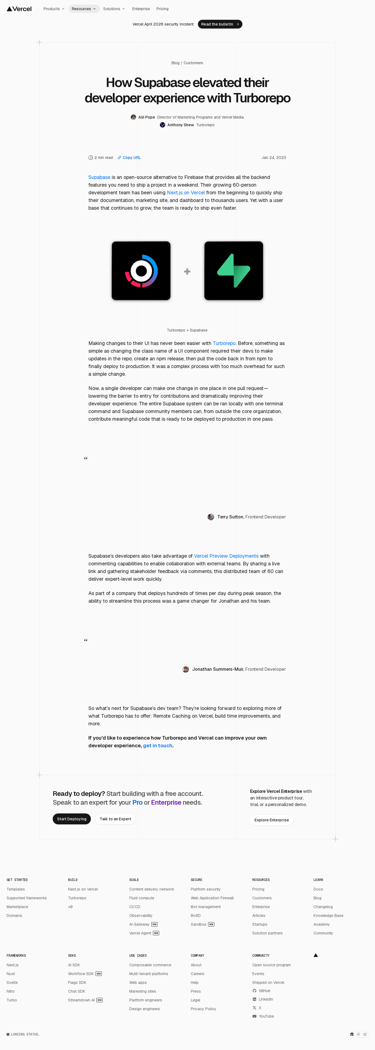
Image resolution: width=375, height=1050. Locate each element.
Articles (258, 915)
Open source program (271, 964)
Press (196, 991)
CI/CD (134, 906)
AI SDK (74, 964)
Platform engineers (145, 1000)
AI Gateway (143, 924)
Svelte (12, 982)
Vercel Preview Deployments (226, 556)
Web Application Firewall (212, 897)
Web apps (138, 982)
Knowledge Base (328, 915)
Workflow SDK (85, 973)
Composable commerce (150, 964)
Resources (84, 8)
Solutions (114, 8)
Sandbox (202, 924)
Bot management (206, 906)
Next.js (13, 964)
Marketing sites (142, 991)
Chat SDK (76, 991)
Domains (14, 915)
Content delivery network (151, 889)
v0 (70, 906)
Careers (198, 973)
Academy (322, 924)
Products (54, 8)
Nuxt (11, 973)
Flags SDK (77, 982)
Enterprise (141, 8)
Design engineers (144, 1008)
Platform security (206, 889)
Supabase (99, 177)
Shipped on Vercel (268, 982)
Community (323, 933)
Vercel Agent (144, 933)
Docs (318, 889)
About (196, 964)
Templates (16, 889)
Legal (195, 1000)
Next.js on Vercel (186, 192)
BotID (196, 915)
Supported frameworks (27, 897)
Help (194, 982)
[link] (220, 24)
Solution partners (267, 933)
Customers (193, 62)
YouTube (263, 1016)
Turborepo (224, 343)
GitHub (261, 990)
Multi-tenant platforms (148, 973)
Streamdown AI (85, 1000)
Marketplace (17, 906)
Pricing (162, 8)
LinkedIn (262, 999)
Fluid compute (141, 897)
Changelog (323, 906)
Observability (141, 915)
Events (258, 973)
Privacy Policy (203, 1008)
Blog (176, 63)
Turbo (12, 1000)
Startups (259, 924)
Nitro (11, 991)
